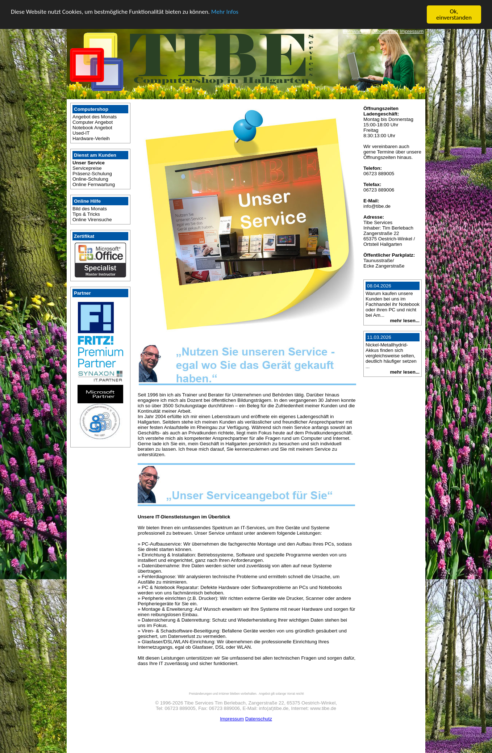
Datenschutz (384, 31)
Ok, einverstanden (454, 14)
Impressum (412, 31)
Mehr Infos (224, 11)
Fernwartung (356, 31)
